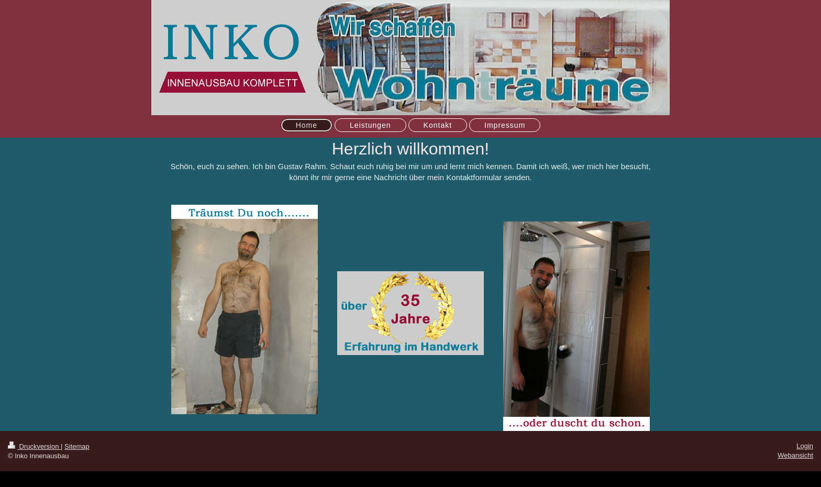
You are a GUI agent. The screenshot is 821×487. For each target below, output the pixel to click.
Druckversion (34, 446)
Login (804, 446)
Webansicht (795, 455)
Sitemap (77, 446)
